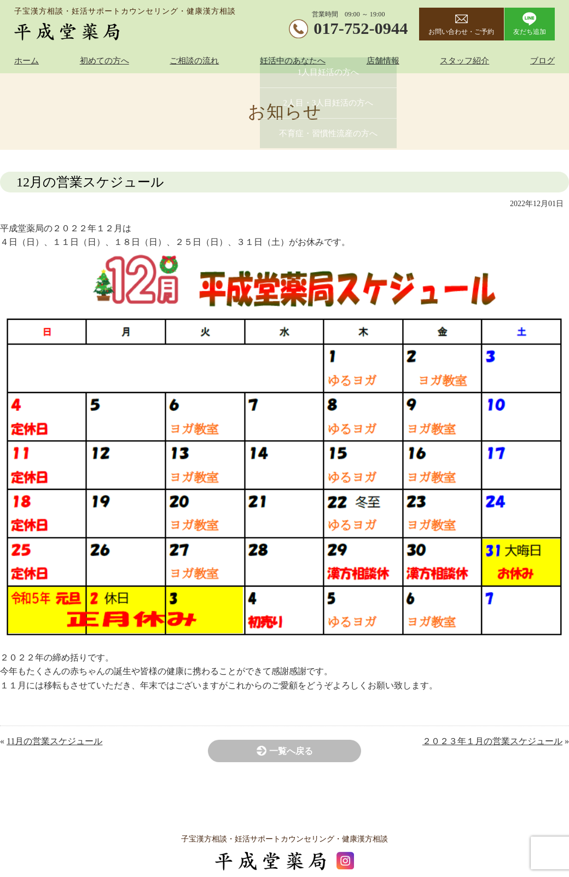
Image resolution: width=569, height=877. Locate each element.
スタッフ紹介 (464, 60)
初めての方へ (104, 60)
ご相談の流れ (194, 60)
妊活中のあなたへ (293, 60)
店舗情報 (383, 60)
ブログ (542, 60)
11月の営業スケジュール (54, 741)
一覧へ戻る (291, 751)
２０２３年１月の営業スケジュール (492, 741)
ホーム (26, 60)
